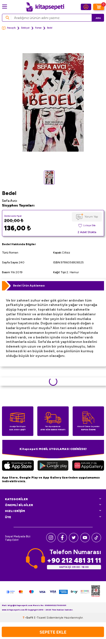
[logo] (44, 7)
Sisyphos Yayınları (18, 205)
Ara (98, 18)
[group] (53, 102)
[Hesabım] (86, 7)
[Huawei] (88, 466)
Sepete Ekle (53, 632)
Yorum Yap (91, 216)
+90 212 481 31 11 (74, 560)
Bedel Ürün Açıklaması (29, 285)
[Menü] (4, 6)
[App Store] (18, 466)
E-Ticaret (40, 617)
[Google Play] (53, 466)
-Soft (28, 617)
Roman (38, 28)
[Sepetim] (98, 7)
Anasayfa (9, 28)
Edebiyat (25, 28)
